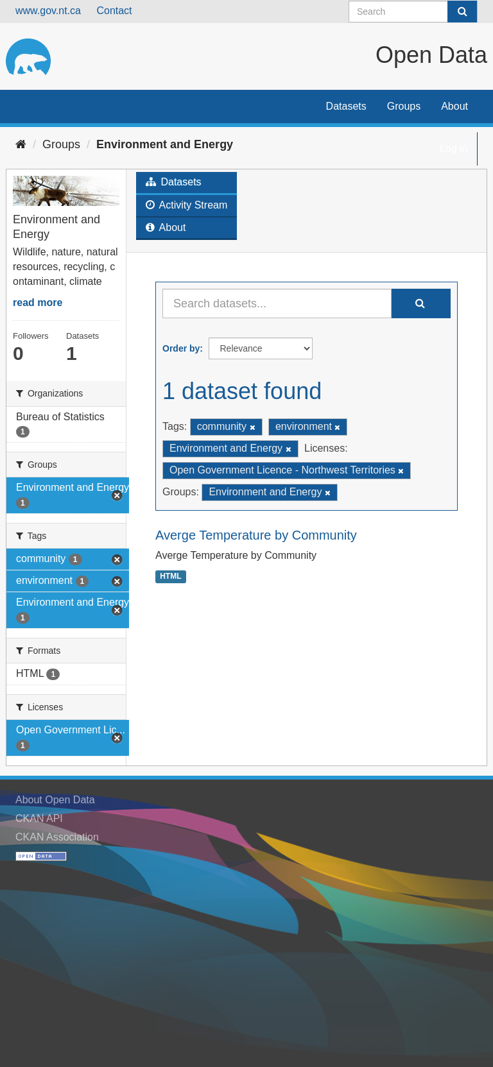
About (454, 106)
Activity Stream (186, 205)
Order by (181, 348)
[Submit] (462, 11)
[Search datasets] (413, 11)
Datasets (346, 106)
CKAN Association (57, 837)
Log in (454, 148)
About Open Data (55, 799)
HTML (170, 576)
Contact (114, 10)
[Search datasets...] (277, 303)
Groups (403, 106)
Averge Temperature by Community (256, 535)
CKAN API (39, 818)
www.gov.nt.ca (48, 10)
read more (37, 302)
